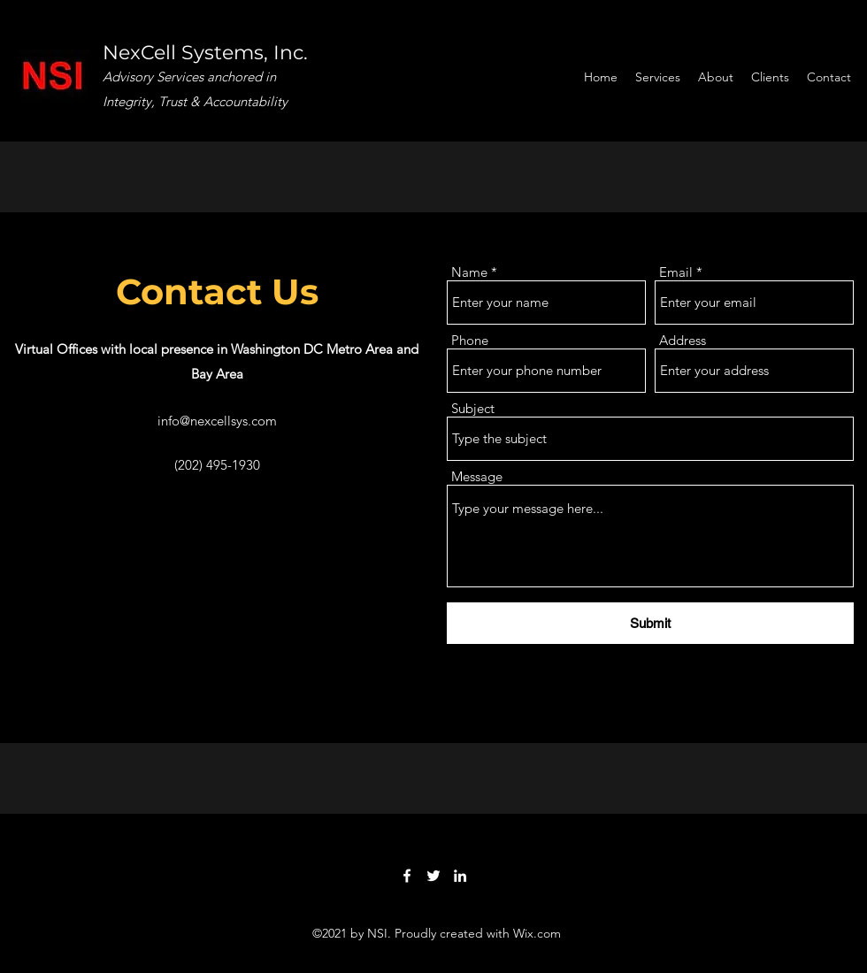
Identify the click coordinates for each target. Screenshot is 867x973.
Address (682, 340)
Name (469, 272)
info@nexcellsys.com (217, 420)
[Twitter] (433, 876)
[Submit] (650, 623)
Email (676, 272)
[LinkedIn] (460, 876)
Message (477, 476)
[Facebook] (407, 876)
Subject (473, 408)
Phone (469, 340)
